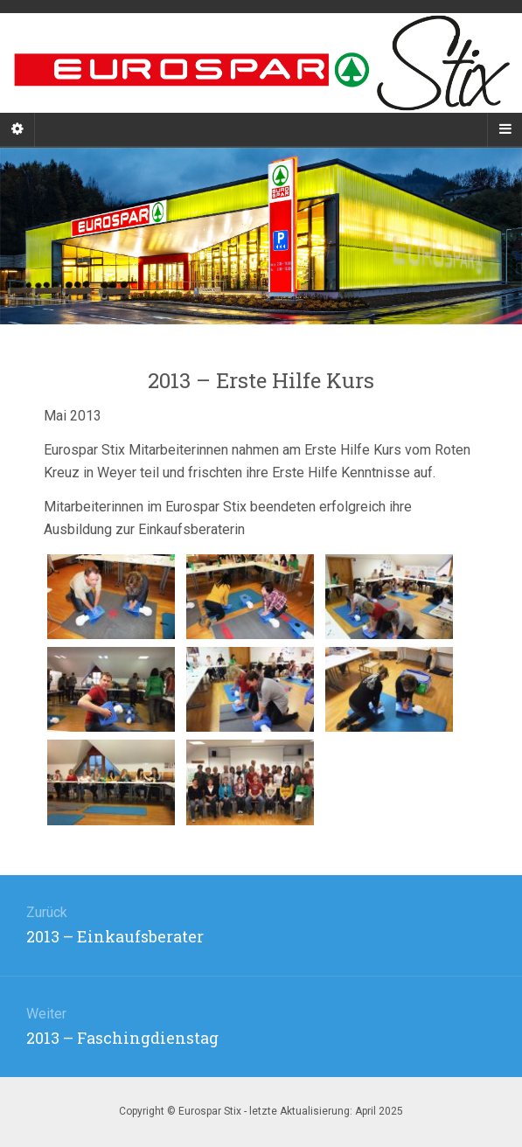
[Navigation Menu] (504, 129)
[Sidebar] (17, 129)
